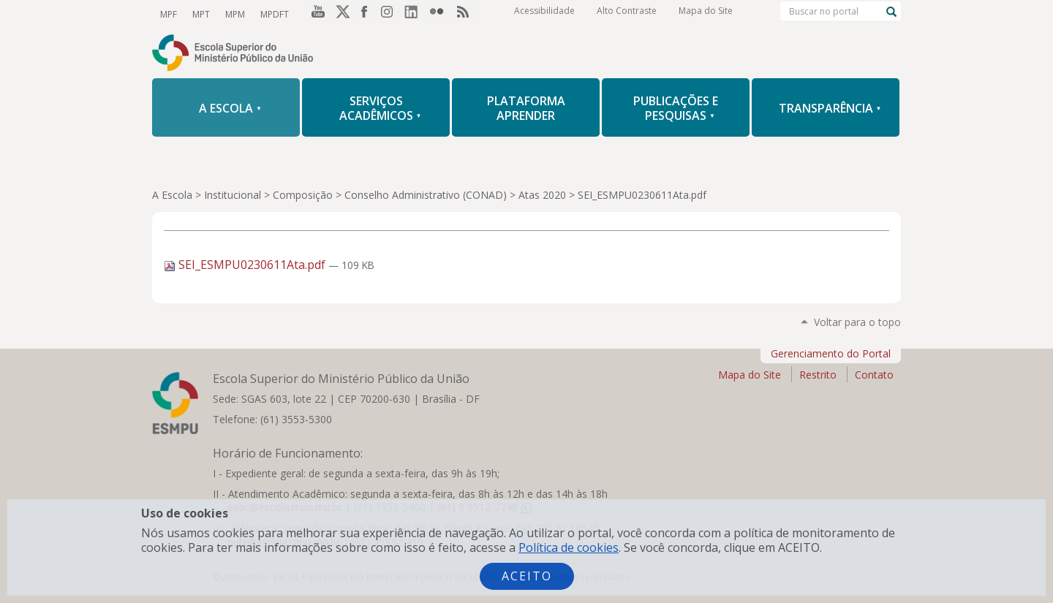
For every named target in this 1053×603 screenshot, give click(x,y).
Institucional (232, 195)
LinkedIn (415, 14)
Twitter (341, 14)
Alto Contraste (627, 14)
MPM (233, 13)
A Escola (172, 195)
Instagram (390, 14)
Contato (874, 375)
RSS (465, 14)
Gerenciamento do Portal (831, 353)
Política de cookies (568, 547)
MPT (199, 13)
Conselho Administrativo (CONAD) (425, 195)
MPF (167, 13)
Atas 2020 (542, 195)
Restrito (818, 375)
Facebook (366, 14)
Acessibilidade (544, 14)
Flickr (440, 14)
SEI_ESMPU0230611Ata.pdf (246, 265)
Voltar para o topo (857, 322)
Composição (303, 195)
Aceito (527, 576)
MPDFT (271, 13)
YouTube (316, 14)
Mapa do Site (706, 14)
